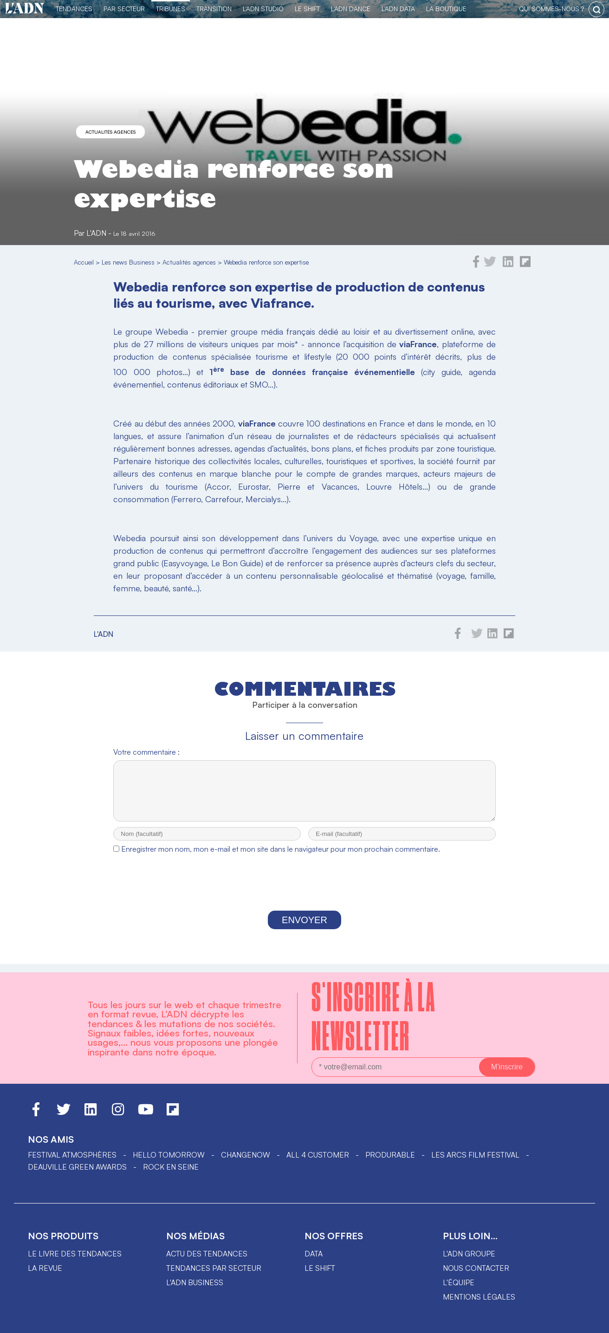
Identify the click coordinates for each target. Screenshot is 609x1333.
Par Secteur (124, 9)
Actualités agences (110, 132)
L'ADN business (194, 1282)
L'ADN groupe (469, 1253)
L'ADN (96, 233)
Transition (214, 9)
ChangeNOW (245, 1154)
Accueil (84, 262)
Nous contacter (476, 1268)
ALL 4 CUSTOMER (317, 1154)
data (313, 1253)
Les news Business (128, 262)
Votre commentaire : (146, 752)
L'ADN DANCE (350, 9)
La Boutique (446, 9)
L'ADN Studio (263, 9)
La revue (45, 1268)
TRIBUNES (170, 9)
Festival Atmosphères (72, 1154)
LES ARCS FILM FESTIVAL (475, 1154)
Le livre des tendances (75, 1253)
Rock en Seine (171, 1166)
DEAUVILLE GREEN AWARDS (77, 1166)
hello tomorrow (169, 1154)
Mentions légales (479, 1296)
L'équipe (458, 1282)
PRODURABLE (390, 1154)
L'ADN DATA (398, 9)
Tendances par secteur (213, 1268)
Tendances (74, 9)
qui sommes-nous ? (551, 9)
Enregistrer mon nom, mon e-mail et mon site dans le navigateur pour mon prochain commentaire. (280, 857)
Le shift (319, 1268)
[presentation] (304, 893)
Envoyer (304, 928)
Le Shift (307, 9)
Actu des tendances (206, 1253)
